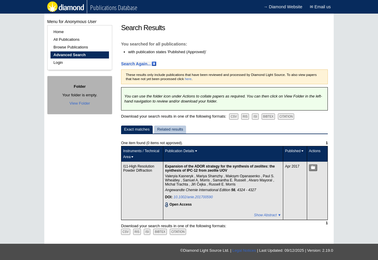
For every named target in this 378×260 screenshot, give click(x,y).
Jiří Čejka (199, 184)
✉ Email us (320, 6)
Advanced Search (69, 55)
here (188, 79)
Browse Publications (70, 47)
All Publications (66, 39)
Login (58, 62)
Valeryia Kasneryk (179, 176)
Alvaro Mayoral (261, 180)
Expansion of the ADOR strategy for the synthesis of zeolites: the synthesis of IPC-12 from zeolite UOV (220, 168)
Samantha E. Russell (230, 180)
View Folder (79, 103)
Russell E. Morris (222, 184)
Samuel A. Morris (197, 180)
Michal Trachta (177, 184)
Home (58, 32)
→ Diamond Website (282, 6)
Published (293, 151)
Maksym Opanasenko (243, 176)
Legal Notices (244, 250)
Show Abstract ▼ (267, 215)
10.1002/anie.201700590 (193, 197)
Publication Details (179, 151)
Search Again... (136, 63)
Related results (170, 129)
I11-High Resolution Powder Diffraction (138, 168)
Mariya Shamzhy (210, 176)
